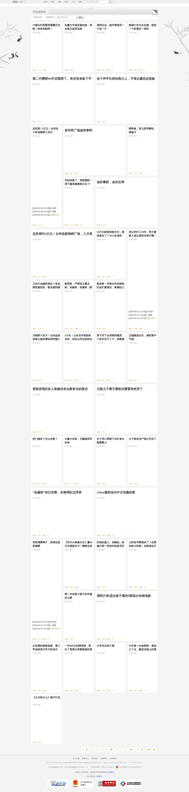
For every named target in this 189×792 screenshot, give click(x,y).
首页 (45, 2)
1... (94, 750)
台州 (21, 2)
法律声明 (103, 758)
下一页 (140, 750)
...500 (129, 750)
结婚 (59, 2)
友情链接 (113, 758)
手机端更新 (39, 11)
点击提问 (110, 772)
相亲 (52, 2)
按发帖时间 (50, 17)
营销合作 (94, 758)
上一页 (85, 750)
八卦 (73, 2)
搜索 (80, 17)
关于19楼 (76, 758)
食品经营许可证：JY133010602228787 (129, 763)
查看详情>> (55, 215)
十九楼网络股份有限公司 (70, 763)
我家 (80, 2)
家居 (66, 2)
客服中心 (85, 758)
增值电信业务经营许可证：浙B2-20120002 (98, 763)
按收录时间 (38, 17)
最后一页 (151, 750)
